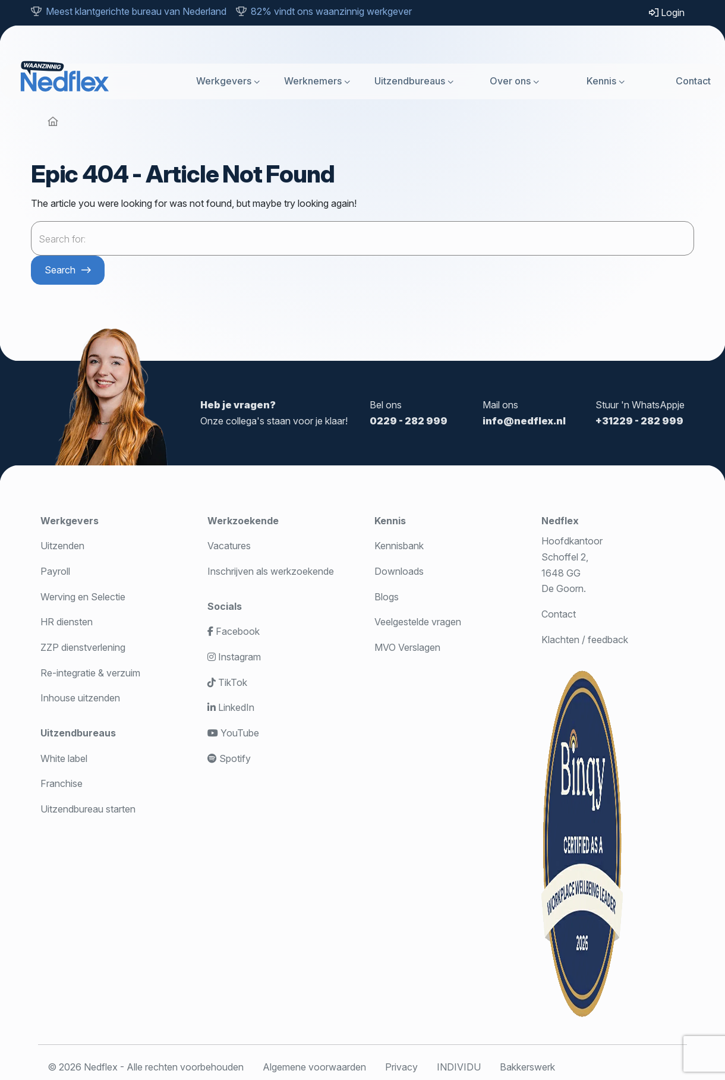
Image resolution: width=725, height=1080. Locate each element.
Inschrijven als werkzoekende (270, 571)
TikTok (227, 682)
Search (60, 270)
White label (63, 758)
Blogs (386, 597)
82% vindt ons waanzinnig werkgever (331, 11)
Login (667, 12)
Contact (693, 81)
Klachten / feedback (584, 640)
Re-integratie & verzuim (90, 673)
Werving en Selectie (82, 597)
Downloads (399, 571)
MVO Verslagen (407, 647)
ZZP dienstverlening (82, 647)
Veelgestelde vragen (417, 622)
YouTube (233, 733)
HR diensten (66, 622)
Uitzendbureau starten (87, 809)
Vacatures (229, 546)
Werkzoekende (243, 521)
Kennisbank (399, 546)
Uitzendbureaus (409, 81)
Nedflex (560, 521)
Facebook (233, 631)
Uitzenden (62, 546)
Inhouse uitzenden (80, 698)
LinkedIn (230, 707)
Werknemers (313, 81)
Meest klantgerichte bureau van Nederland (136, 11)
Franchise (61, 783)
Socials (224, 606)
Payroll (55, 571)
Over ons (510, 81)
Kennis (601, 81)
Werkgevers (223, 81)
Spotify (229, 758)
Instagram (234, 657)
